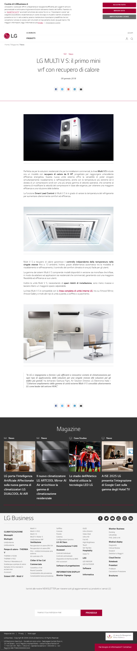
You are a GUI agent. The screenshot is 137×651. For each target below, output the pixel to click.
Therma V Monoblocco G (13, 561)
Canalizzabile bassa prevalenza (41, 575)
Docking (112, 531)
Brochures (113, 575)
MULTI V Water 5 (36, 536)
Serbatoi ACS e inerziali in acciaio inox (13, 567)
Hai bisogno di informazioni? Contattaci (115, 647)
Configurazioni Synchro (64, 539)
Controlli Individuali (63, 552)
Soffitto (59, 528)
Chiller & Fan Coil (38, 560)
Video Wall (87, 533)
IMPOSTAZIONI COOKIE (119, 17)
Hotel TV (86, 553)
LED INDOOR (87, 561)
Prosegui (91, 612)
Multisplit (8, 538)
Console (59, 530)
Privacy (21, 633)
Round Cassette (36, 569)
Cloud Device (114, 557)
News (22, 45)
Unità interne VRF (36, 539)
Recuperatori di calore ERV (40, 547)
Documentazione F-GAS (66, 545)
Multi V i (33, 528)
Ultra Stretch (87, 530)
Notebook (113, 561)
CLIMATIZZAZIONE (13, 531)
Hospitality (87, 550)
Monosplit (8, 534)
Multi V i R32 (35, 530)
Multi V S (33, 533)
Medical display (116, 541)
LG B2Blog (31, 33)
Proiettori (113, 564)
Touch (85, 544)
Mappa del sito (9, 633)
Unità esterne (9, 544)
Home (7, 45)
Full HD (85, 539)
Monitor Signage (63, 575)
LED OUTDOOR (88, 563)
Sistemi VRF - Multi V (13, 575)
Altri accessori (61, 561)
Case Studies (80, 438)
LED (84, 557)
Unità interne (9, 541)
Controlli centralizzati (64, 555)
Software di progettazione (68, 565)
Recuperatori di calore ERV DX (41, 545)
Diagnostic (113, 544)
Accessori (7, 571)
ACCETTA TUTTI (13, 12)
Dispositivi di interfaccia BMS (67, 558)
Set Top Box (87, 547)
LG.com (130, 33)
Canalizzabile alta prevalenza (41, 572)
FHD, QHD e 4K (114, 537)
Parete (59, 533)
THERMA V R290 (10, 555)
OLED (85, 528)
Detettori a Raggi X (116, 553)
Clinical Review (114, 547)
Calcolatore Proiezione (117, 571)
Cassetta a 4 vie (36, 567)
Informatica (88, 574)
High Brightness (89, 541)
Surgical (112, 550)
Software (87, 568)
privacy (40, 23)
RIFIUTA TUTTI (119, 11)
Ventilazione (35, 541)
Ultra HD (86, 536)
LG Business (8, 637)
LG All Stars (61, 541)
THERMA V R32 (10, 558)
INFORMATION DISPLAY (68, 571)
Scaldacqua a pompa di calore (15, 563)
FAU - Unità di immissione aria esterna (41, 551)
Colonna (59, 536)
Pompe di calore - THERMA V (16, 550)
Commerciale (36, 563)
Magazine (14, 45)
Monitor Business (116, 528)
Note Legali (32, 633)
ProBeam (112, 568)
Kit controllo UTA (36, 555)
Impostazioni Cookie (53, 23)
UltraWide (113, 534)
